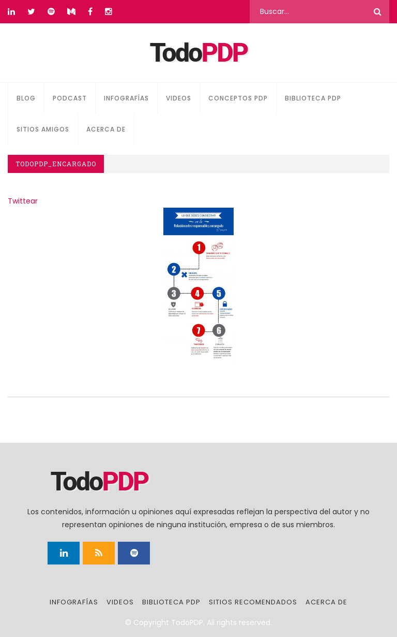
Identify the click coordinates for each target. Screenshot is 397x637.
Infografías (126, 98)
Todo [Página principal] (199, 53)
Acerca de (106, 129)
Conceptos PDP (238, 98)
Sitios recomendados (253, 602)
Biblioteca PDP (313, 98)
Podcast (70, 98)
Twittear (23, 201)
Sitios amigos (43, 129)
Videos (178, 98)
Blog (26, 98)
